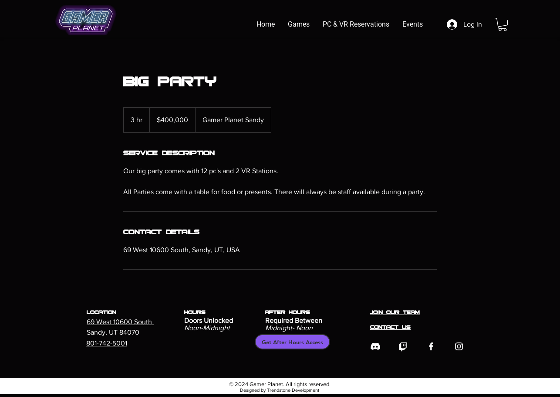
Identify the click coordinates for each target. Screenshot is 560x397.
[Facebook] (431, 346)
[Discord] (375, 346)
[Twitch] (403, 346)
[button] (502, 24)
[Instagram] (459, 346)
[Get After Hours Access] (292, 341)
